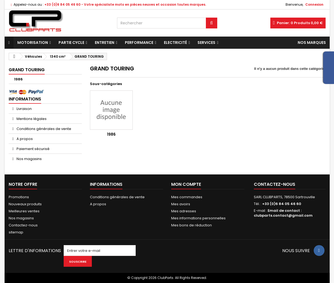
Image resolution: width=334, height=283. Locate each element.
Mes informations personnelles (198, 218)
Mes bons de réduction (191, 225)
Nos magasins (29, 158)
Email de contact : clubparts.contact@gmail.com (283, 213)
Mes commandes (186, 197)
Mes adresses (183, 211)
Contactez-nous (23, 225)
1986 (18, 79)
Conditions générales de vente (43, 128)
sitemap (16, 232)
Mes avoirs (180, 204)
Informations (25, 99)
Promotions (19, 197)
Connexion (314, 4)
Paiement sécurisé (33, 148)
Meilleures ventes (24, 211)
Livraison (24, 108)
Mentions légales (31, 118)
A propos (24, 138)
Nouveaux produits (25, 204)
